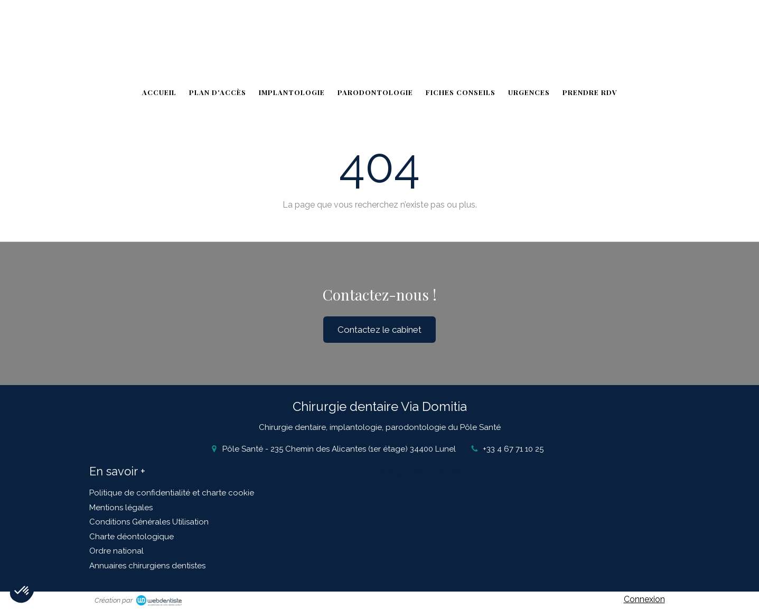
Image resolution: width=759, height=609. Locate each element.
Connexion (644, 599)
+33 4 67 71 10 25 (513, 449)
